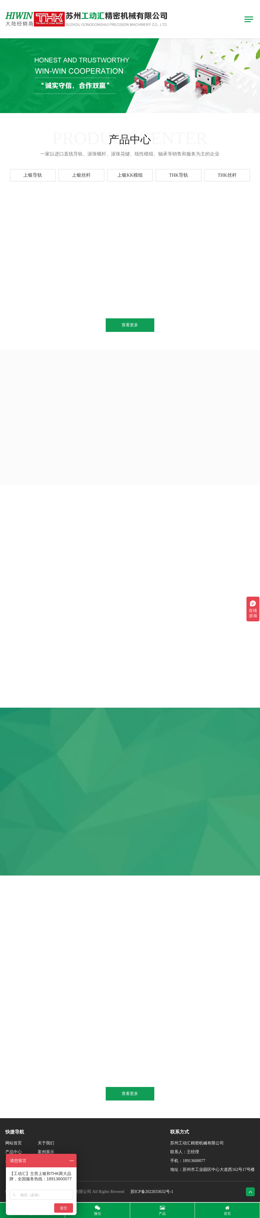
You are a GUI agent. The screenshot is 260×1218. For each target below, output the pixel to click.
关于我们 (46, 1143)
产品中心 (13, 1152)
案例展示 (46, 1152)
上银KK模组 (130, 175)
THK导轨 (178, 175)
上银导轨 (32, 175)
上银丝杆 (81, 175)
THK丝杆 (227, 175)
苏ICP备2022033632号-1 (151, 1191)
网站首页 (13, 1143)
